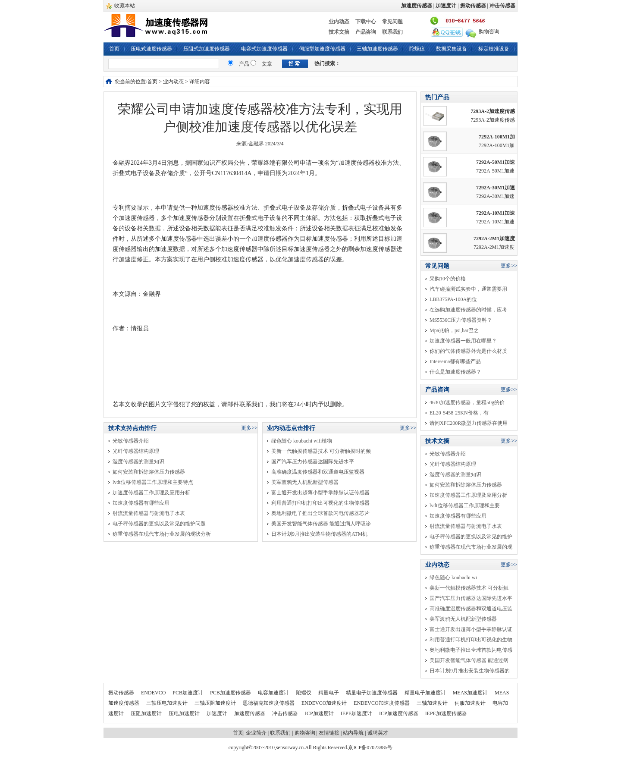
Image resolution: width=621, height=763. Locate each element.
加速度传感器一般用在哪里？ (463, 341)
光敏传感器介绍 (131, 441)
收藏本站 (124, 6)
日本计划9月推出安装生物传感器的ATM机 (319, 534)
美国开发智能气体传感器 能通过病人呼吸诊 (321, 524)
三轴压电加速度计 (167, 703)
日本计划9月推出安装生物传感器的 (470, 671)
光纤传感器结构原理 (136, 451)
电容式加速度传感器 (264, 49)
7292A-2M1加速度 (494, 238)
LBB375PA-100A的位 (453, 299)
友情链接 (329, 733)
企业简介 (256, 733)
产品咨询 (365, 32)
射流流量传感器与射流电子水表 (149, 513)
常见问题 (392, 22)
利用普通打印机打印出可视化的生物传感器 (320, 503)
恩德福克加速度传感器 (269, 703)
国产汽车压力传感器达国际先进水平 (312, 461)
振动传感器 (121, 693)
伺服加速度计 (471, 703)
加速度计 (218, 713)
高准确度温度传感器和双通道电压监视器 (317, 472)
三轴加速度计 (433, 703)
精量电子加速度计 (426, 693)
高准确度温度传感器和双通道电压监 (471, 609)
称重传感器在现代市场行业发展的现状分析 (162, 534)
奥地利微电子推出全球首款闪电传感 (471, 650)
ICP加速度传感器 (399, 713)
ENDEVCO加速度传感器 (382, 703)
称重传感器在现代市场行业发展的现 (471, 547)
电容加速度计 (274, 693)
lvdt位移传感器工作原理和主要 (465, 505)
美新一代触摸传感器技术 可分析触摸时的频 (321, 451)
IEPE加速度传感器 (446, 713)
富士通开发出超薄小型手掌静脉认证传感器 (320, 493)
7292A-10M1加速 (495, 213)
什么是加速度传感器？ (455, 372)
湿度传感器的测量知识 (138, 461)
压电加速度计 (185, 713)
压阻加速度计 (147, 713)
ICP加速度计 (320, 713)
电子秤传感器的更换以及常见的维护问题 (159, 524)
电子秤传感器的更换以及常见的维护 (471, 537)
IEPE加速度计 (357, 713)
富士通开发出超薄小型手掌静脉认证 (471, 629)
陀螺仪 (417, 49)
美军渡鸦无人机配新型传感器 (305, 482)
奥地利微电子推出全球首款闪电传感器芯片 (320, 513)
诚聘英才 (377, 733)
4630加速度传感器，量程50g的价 (467, 402)
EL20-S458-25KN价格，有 (459, 413)
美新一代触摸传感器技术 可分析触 (469, 588)
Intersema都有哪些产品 (455, 361)
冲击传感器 (285, 713)
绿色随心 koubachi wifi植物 (301, 441)
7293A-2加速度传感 (492, 111)
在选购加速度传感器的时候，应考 (468, 310)
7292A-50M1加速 (495, 162)
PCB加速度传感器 (231, 693)
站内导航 (353, 733)
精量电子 (329, 693)
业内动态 (339, 22)
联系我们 (392, 32)
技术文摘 (339, 32)
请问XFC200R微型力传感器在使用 (469, 423)
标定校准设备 (493, 49)
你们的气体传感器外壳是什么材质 (468, 351)
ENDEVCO (154, 693)
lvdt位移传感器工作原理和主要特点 (153, 482)
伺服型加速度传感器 (322, 49)
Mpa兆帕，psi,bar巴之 (454, 330)
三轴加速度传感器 (377, 49)
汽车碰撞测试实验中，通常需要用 (468, 289)
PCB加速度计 (188, 693)
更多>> (249, 428)
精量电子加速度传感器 (372, 693)
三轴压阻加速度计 (215, 703)
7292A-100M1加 (497, 137)
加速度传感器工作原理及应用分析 (151, 493)
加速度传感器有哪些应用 (141, 503)
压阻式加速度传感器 (206, 49)
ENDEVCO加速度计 (324, 703)
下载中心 (365, 22)
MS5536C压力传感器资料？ (461, 320)
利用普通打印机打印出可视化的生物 (471, 640)
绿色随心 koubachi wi (453, 578)
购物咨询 (489, 31)
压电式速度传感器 (151, 49)
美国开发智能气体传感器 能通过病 (469, 660)
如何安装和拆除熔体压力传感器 (149, 472)
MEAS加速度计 (471, 693)
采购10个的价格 (448, 279)
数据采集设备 (451, 49)
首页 (114, 49)
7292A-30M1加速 (495, 188)
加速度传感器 (250, 713)
